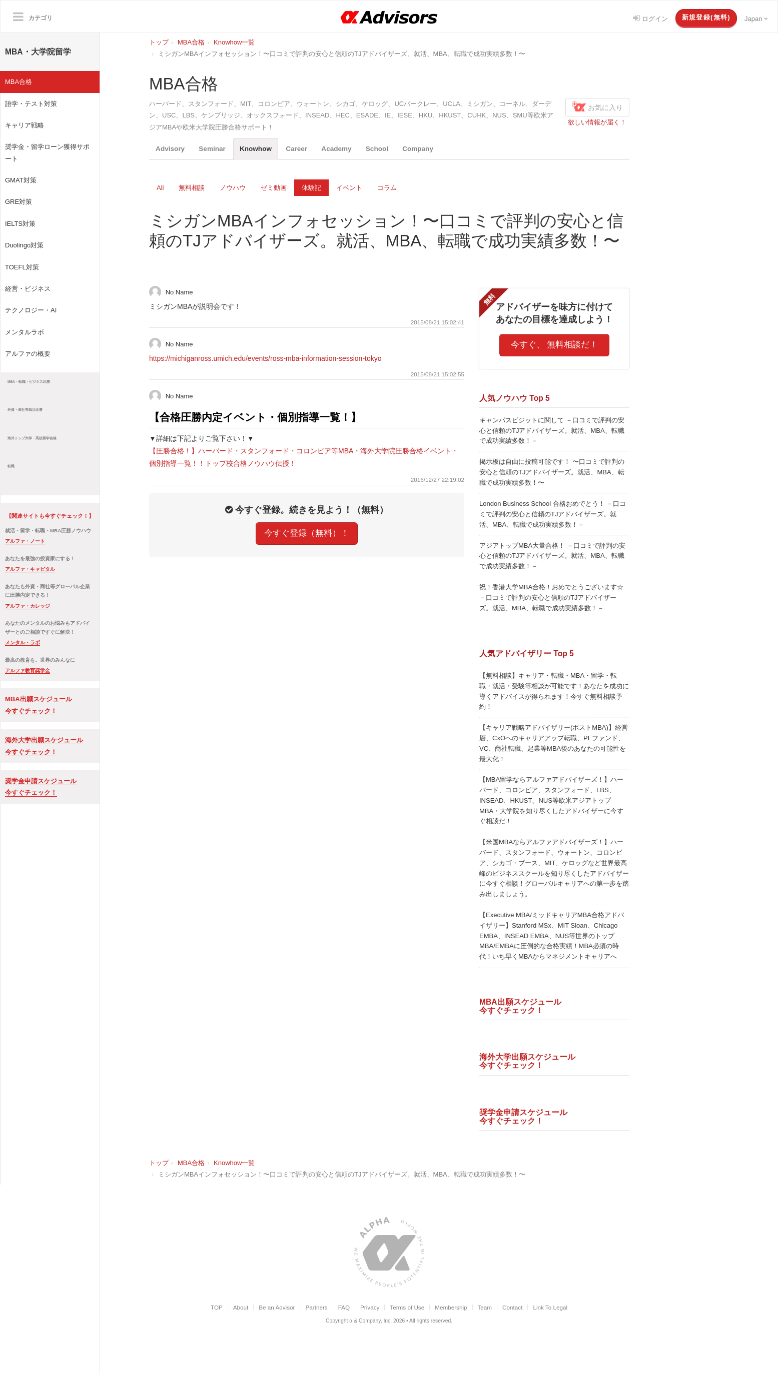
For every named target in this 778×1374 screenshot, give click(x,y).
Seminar (219, 149)
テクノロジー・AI (31, 310)
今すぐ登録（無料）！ (306, 534)
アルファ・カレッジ (27, 606)
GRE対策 (18, 201)
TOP (217, 1308)
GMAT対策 (21, 180)
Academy (356, 149)
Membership (451, 1308)
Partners (316, 1308)
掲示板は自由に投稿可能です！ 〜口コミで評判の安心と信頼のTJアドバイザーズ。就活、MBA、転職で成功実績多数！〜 (551, 472)
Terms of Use (407, 1308)
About (241, 1308)
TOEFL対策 (22, 267)
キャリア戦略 (24, 125)
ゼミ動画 (274, 188)
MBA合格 (18, 81)
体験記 (311, 188)
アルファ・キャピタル (30, 569)
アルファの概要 (28, 353)
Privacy (369, 1308)
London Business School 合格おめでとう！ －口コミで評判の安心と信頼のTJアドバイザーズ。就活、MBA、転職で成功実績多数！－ (552, 514)
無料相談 (192, 188)
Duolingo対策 (24, 245)
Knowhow (267, 149)
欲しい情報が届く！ (597, 122)
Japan (755, 18)
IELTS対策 (20, 223)
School (401, 149)
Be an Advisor (277, 1308)
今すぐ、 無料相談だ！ (554, 345)
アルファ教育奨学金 (27, 670)
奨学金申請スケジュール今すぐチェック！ (523, 1117)
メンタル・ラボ (22, 642)
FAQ (344, 1308)
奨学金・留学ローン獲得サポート (47, 152)
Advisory (172, 149)
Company (446, 149)
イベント (349, 188)
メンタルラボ (24, 332)
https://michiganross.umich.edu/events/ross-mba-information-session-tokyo (265, 359)
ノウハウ (233, 188)
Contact (512, 1308)
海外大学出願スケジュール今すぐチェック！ (527, 1062)
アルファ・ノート (25, 541)
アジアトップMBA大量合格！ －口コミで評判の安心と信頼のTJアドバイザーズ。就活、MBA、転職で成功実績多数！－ (552, 556)
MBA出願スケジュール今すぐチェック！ (520, 1006)
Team (485, 1308)
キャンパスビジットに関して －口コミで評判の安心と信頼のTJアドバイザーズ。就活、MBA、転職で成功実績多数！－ (551, 431)
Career (312, 149)
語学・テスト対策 (31, 103)
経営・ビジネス (28, 288)
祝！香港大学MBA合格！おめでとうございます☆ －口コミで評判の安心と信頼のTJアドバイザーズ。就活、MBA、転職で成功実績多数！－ (551, 598)
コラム (387, 188)
